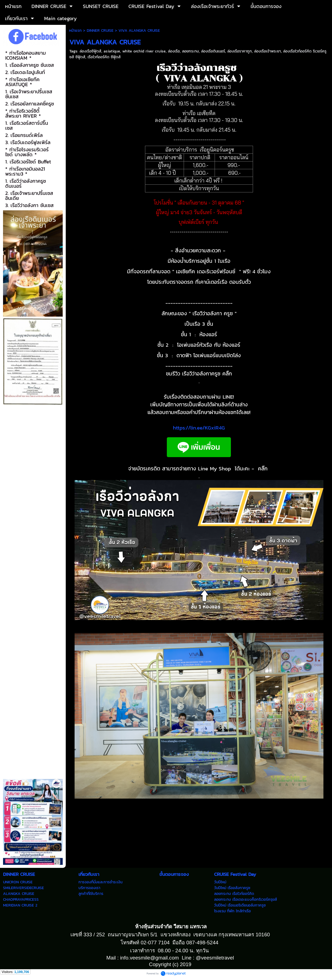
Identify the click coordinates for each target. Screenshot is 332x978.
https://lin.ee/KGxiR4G (199, 427)
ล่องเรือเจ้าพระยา (267, 51)
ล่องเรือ (174, 51)
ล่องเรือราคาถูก (239, 51)
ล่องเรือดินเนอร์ (213, 51)
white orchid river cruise (144, 51)
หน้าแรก (75, 30)
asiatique (112, 51)
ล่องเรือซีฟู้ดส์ (90, 51)
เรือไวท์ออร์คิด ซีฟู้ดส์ (104, 57)
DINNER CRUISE (100, 30)
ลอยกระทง (190, 51)
